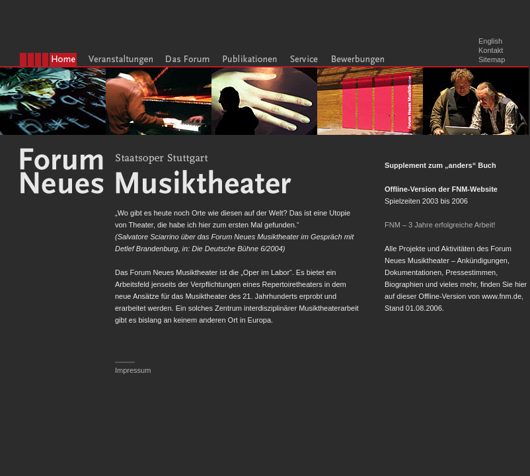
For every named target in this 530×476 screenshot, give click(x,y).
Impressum (133, 370)
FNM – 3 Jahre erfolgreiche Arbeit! (440, 225)
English (490, 41)
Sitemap (491, 59)
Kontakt (490, 50)
